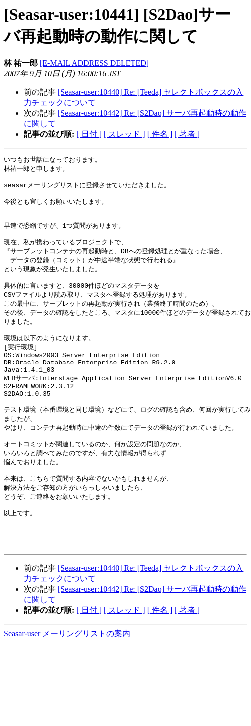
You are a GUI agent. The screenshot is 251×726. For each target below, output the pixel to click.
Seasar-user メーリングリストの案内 (67, 677)
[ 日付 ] (89, 134)
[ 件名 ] (160, 134)
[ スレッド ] (125, 134)
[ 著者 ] (187, 134)
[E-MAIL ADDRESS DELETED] (94, 63)
